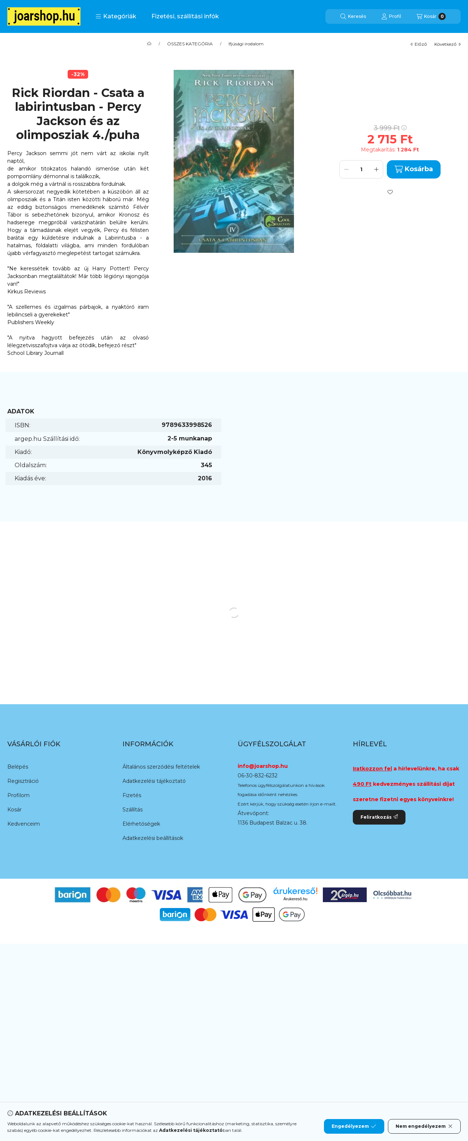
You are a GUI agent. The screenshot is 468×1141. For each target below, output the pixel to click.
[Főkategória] (149, 43)
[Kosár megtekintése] (431, 16)
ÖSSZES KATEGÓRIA (190, 43)
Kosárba (414, 169)
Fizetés (131, 795)
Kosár (14, 809)
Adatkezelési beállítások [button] (152, 838)
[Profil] (391, 16)
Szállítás (132, 809)
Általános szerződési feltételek (161, 766)
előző (419, 44)
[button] (116, 16)
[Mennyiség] (361, 169)
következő (447, 44)
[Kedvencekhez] (390, 192)
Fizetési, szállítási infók (185, 16)
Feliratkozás (379, 817)
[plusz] (376, 169)
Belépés (17, 766)
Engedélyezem (354, 1126)
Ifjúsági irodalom (246, 43)
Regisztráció (23, 781)
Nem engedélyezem (424, 1126)
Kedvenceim (23, 824)
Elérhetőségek (141, 824)
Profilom (18, 795)
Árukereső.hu (295, 899)
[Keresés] (353, 16)
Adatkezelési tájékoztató (154, 781)
